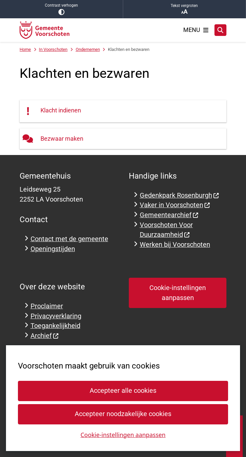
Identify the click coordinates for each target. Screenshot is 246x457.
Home (25, 49)
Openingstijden (53, 249)
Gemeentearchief (169, 215)
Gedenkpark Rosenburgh (179, 195)
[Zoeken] (220, 30)
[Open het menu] (195, 30)
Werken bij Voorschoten (175, 244)
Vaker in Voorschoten (175, 205)
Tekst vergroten (184, 9)
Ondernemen (88, 49)
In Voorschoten (53, 49)
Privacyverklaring (56, 316)
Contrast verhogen (61, 9)
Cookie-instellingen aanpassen (122, 434)
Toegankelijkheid (55, 326)
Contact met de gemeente (69, 239)
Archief (45, 336)
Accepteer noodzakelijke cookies (123, 414)
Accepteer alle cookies (123, 390)
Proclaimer (47, 306)
